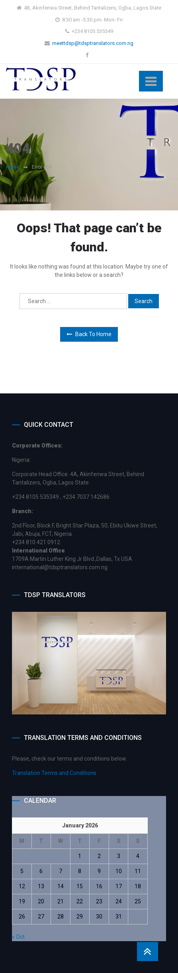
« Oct (18, 937)
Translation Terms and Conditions (54, 773)
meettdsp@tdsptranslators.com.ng (92, 43)
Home (12, 167)
